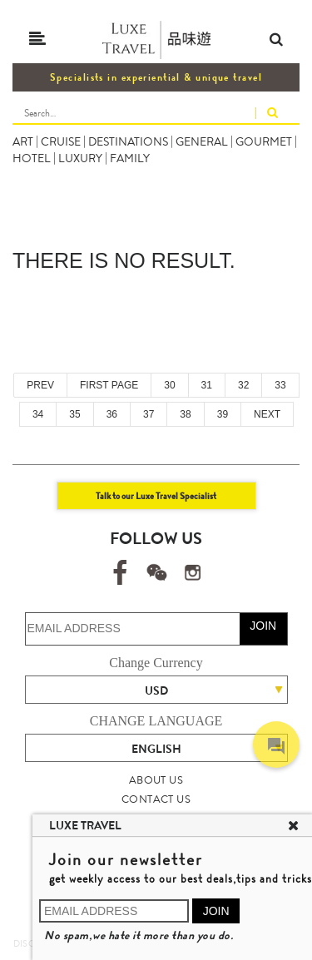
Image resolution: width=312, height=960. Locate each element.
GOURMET (263, 141)
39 (222, 414)
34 (37, 414)
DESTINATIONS (128, 141)
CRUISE (61, 141)
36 (111, 414)
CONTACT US (156, 799)
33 (280, 385)
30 (169, 385)
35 (74, 414)
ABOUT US (156, 780)
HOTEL (31, 158)
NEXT (267, 414)
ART (22, 141)
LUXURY (80, 158)
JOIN (263, 625)
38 (185, 414)
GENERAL (202, 141)
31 (206, 385)
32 (243, 385)
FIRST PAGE (109, 385)
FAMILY (130, 158)
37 (148, 414)
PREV (40, 385)
